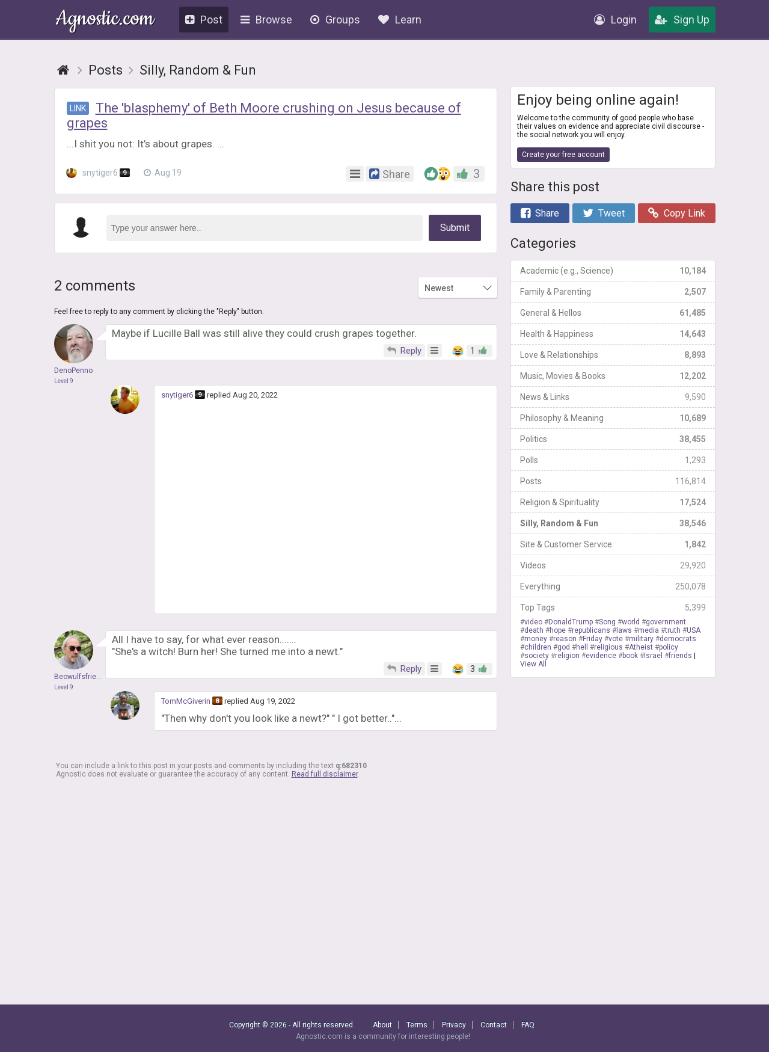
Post (203, 19)
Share (540, 213)
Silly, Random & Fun (613, 523)
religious (608, 647)
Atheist (641, 647)
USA (693, 630)
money (535, 639)
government (666, 622)
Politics (613, 439)
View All (533, 664)
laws (624, 630)
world (631, 622)
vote (615, 639)
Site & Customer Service (613, 544)
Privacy (454, 1025)
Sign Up (682, 19)
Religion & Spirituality (613, 502)
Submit (455, 227)
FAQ (528, 1025)
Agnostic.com (105, 20)
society (536, 655)
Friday (592, 639)
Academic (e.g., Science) (613, 270)
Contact (493, 1025)
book (630, 655)
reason (565, 639)
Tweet (604, 213)
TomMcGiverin (185, 701)
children (537, 647)
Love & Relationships (613, 355)
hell (582, 647)
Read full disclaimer (325, 774)
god (563, 647)
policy (668, 647)
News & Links (613, 397)
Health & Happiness (613, 334)
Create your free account (563, 154)
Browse (266, 19)
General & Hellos (613, 313)
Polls (613, 460)
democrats (678, 639)
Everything (613, 586)
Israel (653, 655)
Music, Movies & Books (613, 376)
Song (607, 622)
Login (615, 19)
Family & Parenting (613, 292)
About (382, 1025)
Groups (335, 19)
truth (673, 630)
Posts (613, 481)
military (641, 639)
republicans (591, 630)
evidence (601, 655)
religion (567, 655)
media (648, 630)
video (533, 622)
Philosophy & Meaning (613, 418)
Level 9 (63, 381)
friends (680, 655)
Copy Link (676, 213)
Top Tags (613, 607)
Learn (399, 19)
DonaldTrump (570, 622)
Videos (613, 565)
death (534, 630)
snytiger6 (99, 172)
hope (558, 630)
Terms (416, 1025)
